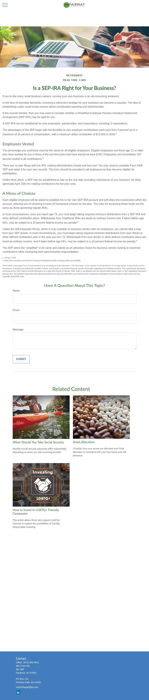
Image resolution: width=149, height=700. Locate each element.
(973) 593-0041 (31, 662)
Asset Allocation (84, 442)
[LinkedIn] (18, 692)
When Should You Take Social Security (38, 442)
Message (18, 329)
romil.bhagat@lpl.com (27, 687)
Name (16, 290)
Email (16, 310)
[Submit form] (21, 359)
